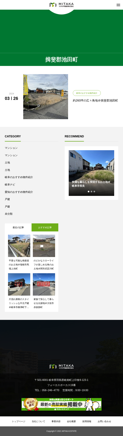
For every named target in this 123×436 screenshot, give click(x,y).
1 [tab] (89, 191)
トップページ (18, 421)
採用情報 (86, 421)
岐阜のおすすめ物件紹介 (19, 177)
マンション (11, 148)
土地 (7, 162)
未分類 (8, 213)
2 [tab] (92, 191)
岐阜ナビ (10, 184)
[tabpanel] (91, 173)
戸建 (7, 199)
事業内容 (56, 421)
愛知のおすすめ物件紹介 (19, 192)
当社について (38, 421)
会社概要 (71, 421)
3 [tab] (94, 191)
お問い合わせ (104, 421)
